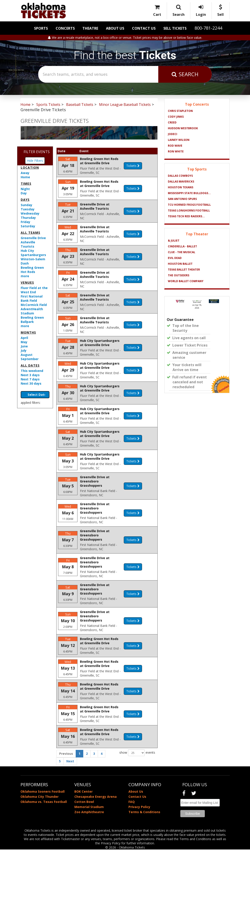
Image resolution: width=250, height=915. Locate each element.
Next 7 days (30, 379)
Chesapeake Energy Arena (95, 862)
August (27, 355)
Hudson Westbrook (183, 128)
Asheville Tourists (28, 244)
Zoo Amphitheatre (89, 877)
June (24, 346)
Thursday (28, 217)
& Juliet (173, 240)
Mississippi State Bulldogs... (189, 193)
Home (25, 177)
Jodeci (172, 134)
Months (28, 332)
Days (25, 199)
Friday (25, 222)
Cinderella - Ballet (182, 246)
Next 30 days (31, 383)
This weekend (32, 371)
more (25, 276)
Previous (66, 819)
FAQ (131, 867)
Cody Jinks (176, 117)
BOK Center (83, 857)
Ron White (176, 151)
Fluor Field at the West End (34, 290)
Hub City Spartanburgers (33, 252)
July (23, 350)
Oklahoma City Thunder (39, 862)
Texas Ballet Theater (184, 269)
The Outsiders (178, 275)
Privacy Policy (139, 872)
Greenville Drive (33, 238)
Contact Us (144, 28)
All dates (30, 365)
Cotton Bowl (84, 867)
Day (24, 193)
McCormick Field (34, 305)
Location (30, 167)
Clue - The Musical (181, 252)
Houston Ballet (180, 264)
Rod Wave (175, 146)
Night (25, 189)
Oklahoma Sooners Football (42, 857)
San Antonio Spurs (182, 199)
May (24, 342)
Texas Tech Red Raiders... (186, 216)
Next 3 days (30, 375)
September (30, 359)
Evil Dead (175, 258)
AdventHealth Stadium (32, 311)
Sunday (26, 205)
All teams (30, 232)
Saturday (28, 226)
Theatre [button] (90, 28)
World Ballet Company (185, 281)
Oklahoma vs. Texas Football (43, 867)
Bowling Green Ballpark (32, 319)
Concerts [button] (65, 28)
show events (137, 818)
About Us (115, 28)
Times (26, 183)
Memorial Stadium (89, 872)
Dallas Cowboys (180, 176)
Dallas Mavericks (181, 181)
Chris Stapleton (180, 111)
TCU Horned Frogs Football (189, 205)
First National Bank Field (32, 298)
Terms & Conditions (144, 877)
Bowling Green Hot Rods (32, 269)
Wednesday (30, 213)
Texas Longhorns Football (189, 210)
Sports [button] (41, 28)
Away (25, 173)
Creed (172, 122)
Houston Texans (180, 187)
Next (70, 827)
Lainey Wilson (178, 140)
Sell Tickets (175, 28)
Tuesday (28, 209)
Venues (27, 282)
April (24, 338)
